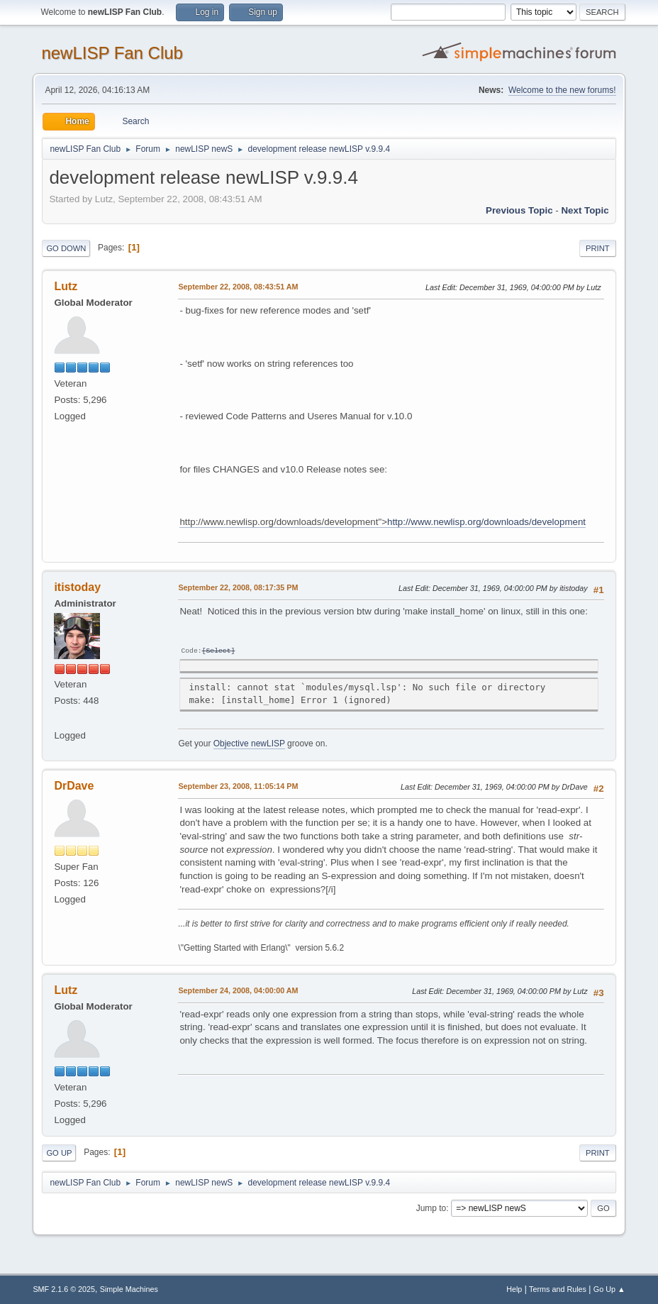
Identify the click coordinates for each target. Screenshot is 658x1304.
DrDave (74, 786)
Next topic (584, 210)
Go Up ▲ (609, 1289)
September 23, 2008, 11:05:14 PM (238, 786)
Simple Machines (129, 1289)
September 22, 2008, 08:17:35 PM (238, 587)
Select (218, 651)
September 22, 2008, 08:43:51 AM (238, 286)
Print (598, 248)
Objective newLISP (249, 743)
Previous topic (519, 210)
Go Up (59, 1153)
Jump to (431, 1208)
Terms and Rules (557, 1289)
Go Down (66, 248)
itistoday (77, 587)
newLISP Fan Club (112, 52)
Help (514, 1289)
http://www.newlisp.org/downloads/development (486, 521)
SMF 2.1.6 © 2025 (64, 1289)
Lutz (65, 286)
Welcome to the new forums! (562, 90)
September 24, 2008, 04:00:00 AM (238, 990)
